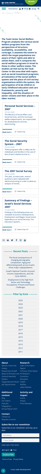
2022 (20, 311)
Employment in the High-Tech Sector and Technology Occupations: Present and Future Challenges (20, 283)
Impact (22, 401)
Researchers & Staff (9, 371)
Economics (24, 376)
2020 (20, 318)
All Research (25, 373)
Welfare (23, 384)
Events (22, 398)
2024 (20, 304)
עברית (13, 450)
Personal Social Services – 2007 (20, 107)
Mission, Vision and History (9, 366)
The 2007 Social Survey (18, 171)
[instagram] (27, 8)
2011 (20, 351)
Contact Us (6, 417)
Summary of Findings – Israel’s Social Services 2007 (18, 203)
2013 (20, 344)
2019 (20, 322)
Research (9, 13)
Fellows (4, 379)
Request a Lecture (9, 419)
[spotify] (30, 8)
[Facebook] (24, 8)
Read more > (7, 132)
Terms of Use (7, 459)
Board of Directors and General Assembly (10, 375)
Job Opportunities (8, 384)
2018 (20, 326)
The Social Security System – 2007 (16, 142)
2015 (20, 337)
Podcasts (5, 403)
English (6, 450)
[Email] (3, 240)
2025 (20, 300)
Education (24, 379)
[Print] (8, 240)
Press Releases (26, 403)
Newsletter (13, 8)
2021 (20, 315)
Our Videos (6, 401)
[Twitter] (23, 8)
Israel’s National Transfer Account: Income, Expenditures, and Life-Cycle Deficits (20, 273)
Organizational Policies (10, 382)
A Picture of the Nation (29, 371)
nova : (13, 469)
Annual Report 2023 (9, 409)
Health (22, 382)
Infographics (6, 406)
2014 (20, 340)
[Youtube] (20, 8)
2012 (20, 348)
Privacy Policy (18, 459)
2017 (20, 329)
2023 (20, 307)
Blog (3, 398)
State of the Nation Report (27, 366)
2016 (20, 333)
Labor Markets (25, 387)
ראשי (3, 13)
